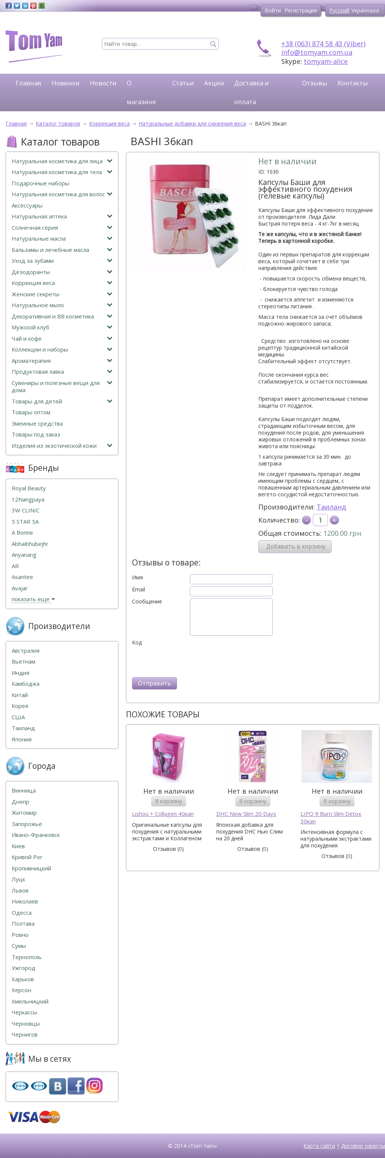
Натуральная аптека (62, 216)
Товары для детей (62, 401)
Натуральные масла (62, 238)
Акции (214, 83)
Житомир (24, 812)
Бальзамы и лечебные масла (62, 249)
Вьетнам (23, 661)
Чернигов (25, 1034)
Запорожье (27, 824)
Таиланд (331, 506)
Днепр (20, 801)
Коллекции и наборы (62, 349)
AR (15, 566)
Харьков (23, 979)
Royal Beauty (29, 488)
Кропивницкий (31, 868)
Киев (18, 846)
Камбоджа (25, 683)
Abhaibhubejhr (30, 543)
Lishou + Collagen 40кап (163, 813)
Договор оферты (363, 1145)
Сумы (19, 945)
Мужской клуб (62, 327)
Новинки (66, 83)
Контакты (353, 83)
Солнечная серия (62, 227)
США (18, 717)
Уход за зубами (62, 260)
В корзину (168, 801)
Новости (103, 83)
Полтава (23, 923)
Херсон (21, 990)
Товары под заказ (36, 434)
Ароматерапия (62, 360)
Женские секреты (62, 294)
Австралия (25, 650)
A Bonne (22, 532)
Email (138, 589)
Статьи (183, 83)
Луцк (18, 879)
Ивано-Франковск (36, 834)
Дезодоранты (62, 272)
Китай (20, 695)
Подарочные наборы (40, 183)
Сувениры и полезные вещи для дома (62, 386)
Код (137, 642)
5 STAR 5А (25, 521)
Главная (28, 83)
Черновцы (26, 1023)
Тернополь (27, 957)
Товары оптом (31, 412)
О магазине (141, 92)
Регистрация (301, 10)
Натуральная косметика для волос (62, 194)
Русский (339, 10)
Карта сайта (319, 1145)
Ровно (20, 934)
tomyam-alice (326, 61)
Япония (22, 739)
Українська (365, 10)
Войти (273, 10)
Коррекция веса (62, 282)
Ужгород (23, 968)
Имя (137, 577)
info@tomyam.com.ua (316, 52)
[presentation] (189, 660)
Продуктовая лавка (62, 371)
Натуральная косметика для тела (62, 172)
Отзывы (314, 83)
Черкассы (24, 1012)
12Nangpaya (28, 499)
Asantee (22, 577)
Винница (24, 790)
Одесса (22, 912)
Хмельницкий (30, 1001)
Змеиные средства (37, 423)
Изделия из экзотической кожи (62, 445)
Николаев (25, 901)
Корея (20, 705)
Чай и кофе (62, 338)
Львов (20, 890)
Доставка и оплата (251, 92)
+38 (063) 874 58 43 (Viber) (323, 43)
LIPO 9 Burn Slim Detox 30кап (330, 817)
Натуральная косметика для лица (62, 161)
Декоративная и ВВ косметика (62, 316)
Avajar (20, 588)
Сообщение (147, 601)
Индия (20, 672)
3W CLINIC (25, 510)
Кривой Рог (27, 857)
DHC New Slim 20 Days (246, 813)
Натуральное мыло (62, 305)
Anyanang (24, 554)
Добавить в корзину (296, 546)
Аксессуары (27, 205)
